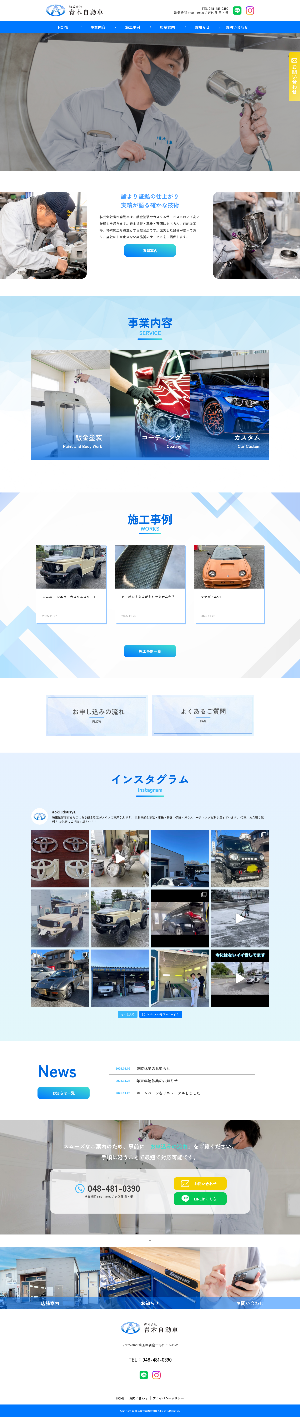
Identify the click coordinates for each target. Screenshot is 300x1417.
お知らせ (202, 27)
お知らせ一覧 (63, 1093)
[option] (150, 102)
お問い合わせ (237, 27)
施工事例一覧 (150, 651)
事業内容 (97, 27)
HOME (63, 27)
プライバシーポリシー (168, 1398)
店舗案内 (167, 27)
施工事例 (132, 27)
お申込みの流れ (169, 1146)
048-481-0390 (218, 8)
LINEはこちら (205, 1199)
